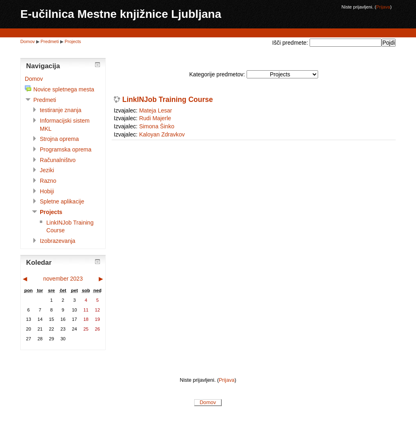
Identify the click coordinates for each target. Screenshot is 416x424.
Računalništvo (58, 160)
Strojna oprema (59, 139)
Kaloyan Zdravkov (161, 134)
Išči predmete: (291, 42)
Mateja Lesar (155, 110)
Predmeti (50, 41)
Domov (27, 41)
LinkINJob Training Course (167, 100)
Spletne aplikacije (62, 201)
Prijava (383, 6)
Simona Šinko (156, 126)
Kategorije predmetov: (217, 74)
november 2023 (63, 278)
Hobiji (47, 191)
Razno (48, 180)
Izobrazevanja (57, 241)
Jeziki (47, 170)
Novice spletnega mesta (63, 89)
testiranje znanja (60, 110)
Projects (73, 41)
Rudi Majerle (155, 118)
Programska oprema (65, 149)
